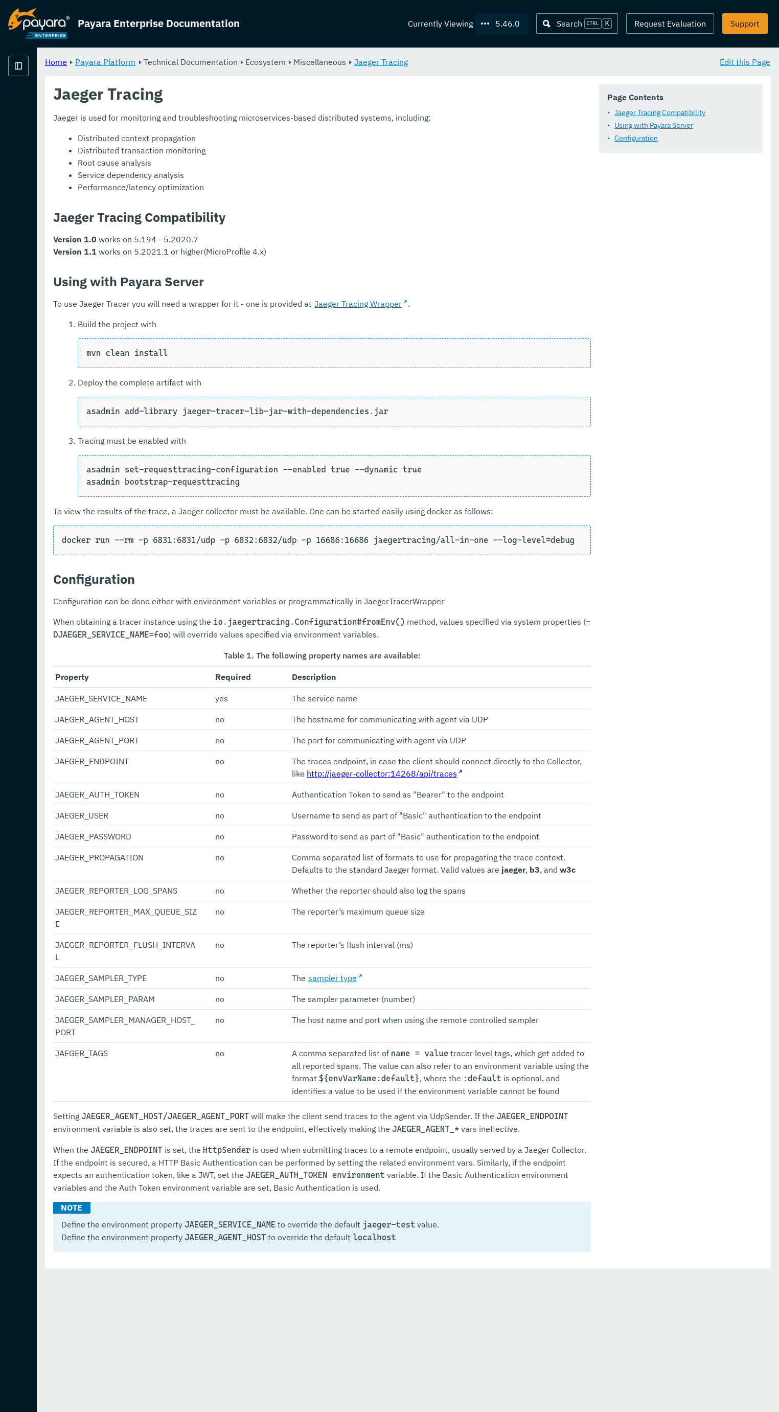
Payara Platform (39, 102)
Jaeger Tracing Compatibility (659, 112)
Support (745, 23)
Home (183, 61)
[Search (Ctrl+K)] (577, 23)
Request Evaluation (670, 23)
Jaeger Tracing (508, 61)
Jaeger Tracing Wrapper (485, 304)
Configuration (636, 138)
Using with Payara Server (653, 125)
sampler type (405, 1064)
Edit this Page (745, 61)
